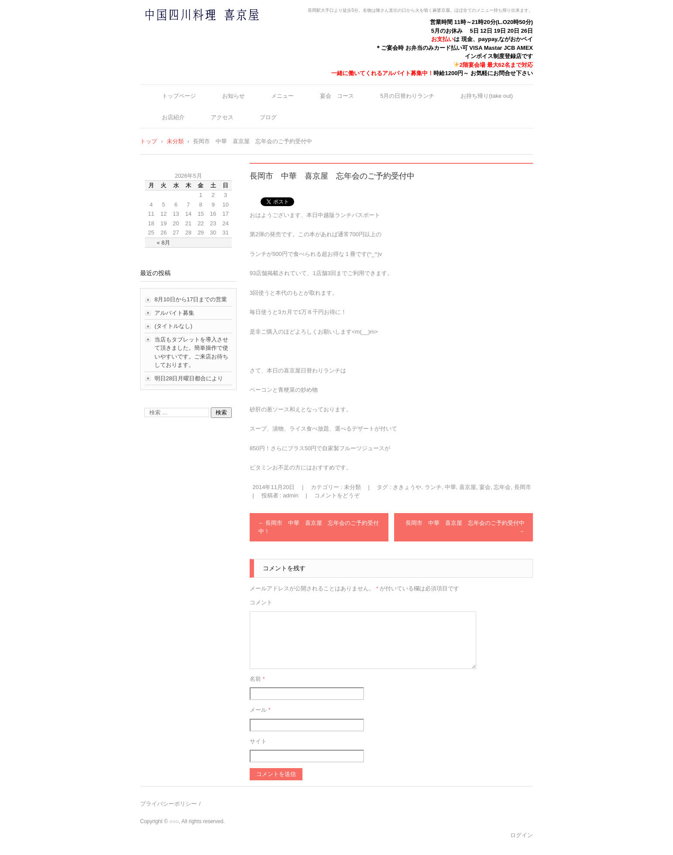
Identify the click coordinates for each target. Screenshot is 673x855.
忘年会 (502, 487)
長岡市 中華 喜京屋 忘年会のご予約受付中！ (318, 527)
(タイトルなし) (173, 326)
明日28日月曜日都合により (189, 378)
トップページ (179, 96)
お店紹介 (173, 117)
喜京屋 (467, 487)
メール (260, 710)
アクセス (222, 117)
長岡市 (522, 487)
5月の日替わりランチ (407, 96)
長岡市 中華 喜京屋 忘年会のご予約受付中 (465, 527)
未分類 (352, 487)
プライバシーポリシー (168, 803)
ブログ (268, 117)
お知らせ (233, 96)
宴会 (485, 487)
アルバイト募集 (174, 313)
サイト (258, 741)
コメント (261, 602)
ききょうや (407, 487)
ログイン (521, 835)
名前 (257, 679)
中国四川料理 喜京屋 (178, 32)
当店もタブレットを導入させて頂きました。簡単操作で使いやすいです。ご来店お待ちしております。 (191, 352)
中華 (450, 487)
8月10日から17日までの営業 (191, 299)
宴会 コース (337, 96)
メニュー (282, 96)
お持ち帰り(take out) (486, 96)
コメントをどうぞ (337, 495)
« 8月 (163, 242)
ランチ (433, 487)
